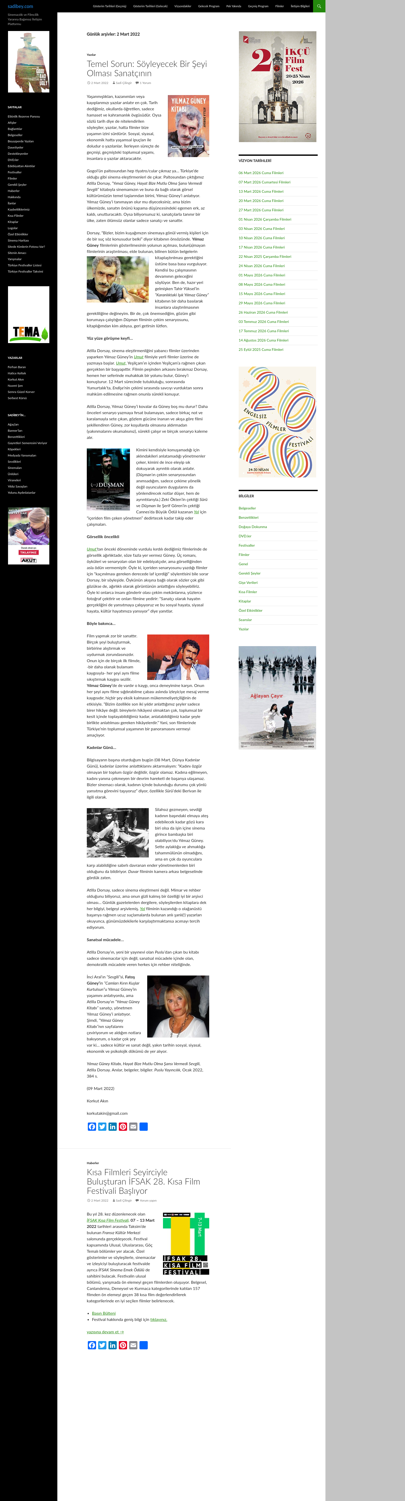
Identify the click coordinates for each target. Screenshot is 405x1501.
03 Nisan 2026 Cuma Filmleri (262, 228)
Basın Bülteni (104, 1313)
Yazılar (91, 55)
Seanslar (245, 619)
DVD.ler (245, 536)
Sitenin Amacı (17, 253)
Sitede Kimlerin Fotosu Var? (26, 247)
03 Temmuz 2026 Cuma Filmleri (264, 321)
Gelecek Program (208, 6)
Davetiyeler (15, 147)
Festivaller (247, 545)
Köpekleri (14, 449)
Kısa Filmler (248, 592)
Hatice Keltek (17, 373)
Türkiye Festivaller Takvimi (25, 271)
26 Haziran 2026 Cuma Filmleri (263, 312)
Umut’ (92, 548)
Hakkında (14, 197)
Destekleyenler (18, 154)
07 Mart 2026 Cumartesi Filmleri (265, 182)
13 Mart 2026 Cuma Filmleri (261, 191)
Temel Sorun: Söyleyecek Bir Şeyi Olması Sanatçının (147, 68)
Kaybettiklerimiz (19, 209)
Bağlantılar (15, 129)
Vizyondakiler (182, 6)
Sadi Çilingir (124, 83)
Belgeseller (247, 508)
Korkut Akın (16, 379)
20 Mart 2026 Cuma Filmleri (261, 200)
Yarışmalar (15, 259)
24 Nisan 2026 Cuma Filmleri (262, 266)
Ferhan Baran (17, 367)
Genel (243, 564)
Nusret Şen (15, 386)
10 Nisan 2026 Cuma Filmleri (262, 238)
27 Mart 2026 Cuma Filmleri (261, 210)
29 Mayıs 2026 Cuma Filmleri (262, 303)
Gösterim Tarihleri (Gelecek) (150, 6)
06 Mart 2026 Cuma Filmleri (261, 173)
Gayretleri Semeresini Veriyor (27, 443)
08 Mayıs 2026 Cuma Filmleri (262, 284)
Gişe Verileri (248, 582)
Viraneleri (14, 480)
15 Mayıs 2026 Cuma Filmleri (262, 293)
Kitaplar (245, 601)
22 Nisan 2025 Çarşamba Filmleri (265, 256)
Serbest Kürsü (17, 398)
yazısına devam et (105, 1331)
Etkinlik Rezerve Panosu (24, 116)
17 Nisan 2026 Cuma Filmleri (262, 247)
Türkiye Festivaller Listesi (25, 265)
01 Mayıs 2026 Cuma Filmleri (262, 275)
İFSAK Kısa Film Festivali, (108, 1220)
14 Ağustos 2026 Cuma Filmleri (264, 340)
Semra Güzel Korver (21, 392)
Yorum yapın (148, 1200)
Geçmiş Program (258, 6)
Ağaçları (13, 424)
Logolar (13, 228)
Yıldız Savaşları (17, 486)
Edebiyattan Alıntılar (21, 166)
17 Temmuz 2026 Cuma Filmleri (264, 331)
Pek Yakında (233, 6)
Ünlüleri (13, 474)
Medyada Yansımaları (22, 455)
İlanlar (12, 203)
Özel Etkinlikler (250, 610)
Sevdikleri (14, 461)
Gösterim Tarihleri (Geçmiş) (109, 6)
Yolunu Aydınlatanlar (21, 492)
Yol (196, 511)
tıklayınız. (158, 1319)
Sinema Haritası (18, 240)
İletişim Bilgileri (300, 6)
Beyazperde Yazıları (21, 141)
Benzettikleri (249, 517)
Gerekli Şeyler (250, 573)
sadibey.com (20, 6)
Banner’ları (15, 430)
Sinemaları (15, 468)
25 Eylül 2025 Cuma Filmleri (261, 349)
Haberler (93, 1163)
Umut (138, 356)
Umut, (121, 362)
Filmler (279, 6)
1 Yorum (145, 83)
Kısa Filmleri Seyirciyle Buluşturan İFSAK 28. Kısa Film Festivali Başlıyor (143, 1181)
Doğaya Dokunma (253, 526)
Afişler (12, 123)
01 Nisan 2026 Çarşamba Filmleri (265, 219)
